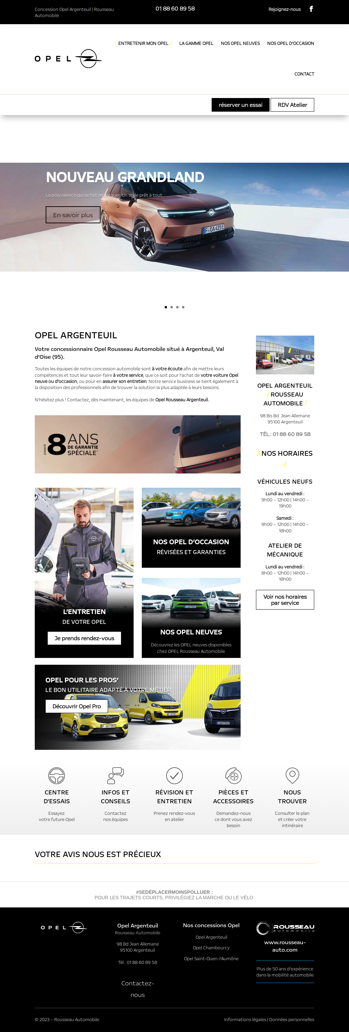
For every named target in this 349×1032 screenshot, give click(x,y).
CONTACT (304, 74)
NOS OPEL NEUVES (240, 43)
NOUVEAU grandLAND (125, 177)
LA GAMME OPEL (196, 43)
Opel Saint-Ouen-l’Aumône (211, 958)
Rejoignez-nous (285, 9)
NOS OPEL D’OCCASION (290, 43)
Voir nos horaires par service (285, 599)
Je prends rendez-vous (84, 638)
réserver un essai (240, 104)
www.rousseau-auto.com (285, 946)
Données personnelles (291, 1019)
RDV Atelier (292, 104)
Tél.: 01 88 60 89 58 (285, 434)
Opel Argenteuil (211, 937)
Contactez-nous (137, 989)
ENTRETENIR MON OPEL (143, 43)
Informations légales (245, 1019)
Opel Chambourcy (211, 947)
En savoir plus (73, 215)
